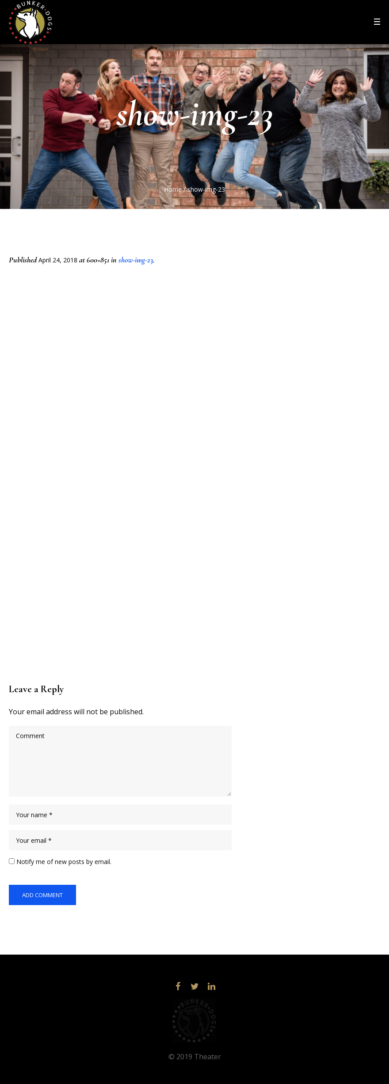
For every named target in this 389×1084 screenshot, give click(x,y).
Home (173, 189)
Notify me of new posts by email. (63, 861)
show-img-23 (135, 260)
